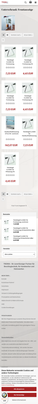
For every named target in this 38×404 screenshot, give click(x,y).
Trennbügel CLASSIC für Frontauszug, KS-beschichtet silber (27, 62)
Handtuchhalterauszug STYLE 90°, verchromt (11, 133)
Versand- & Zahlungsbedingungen (12, 293)
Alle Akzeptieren (19, 389)
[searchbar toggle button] (25, 2)
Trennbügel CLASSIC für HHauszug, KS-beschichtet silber (10, 170)
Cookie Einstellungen (8, 307)
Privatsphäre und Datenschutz (11, 297)
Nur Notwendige (19, 395)
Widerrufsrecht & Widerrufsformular (13, 300)
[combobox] (16, 35)
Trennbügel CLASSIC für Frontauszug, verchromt (10, 62)
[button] (4, 35)
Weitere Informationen (19, 400)
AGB (3, 304)
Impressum (5, 289)
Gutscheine (5, 286)
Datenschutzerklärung (8, 385)
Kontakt (4, 279)
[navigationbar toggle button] (35, 2)
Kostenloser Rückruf (8, 282)
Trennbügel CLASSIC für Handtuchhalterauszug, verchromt (29, 134)
